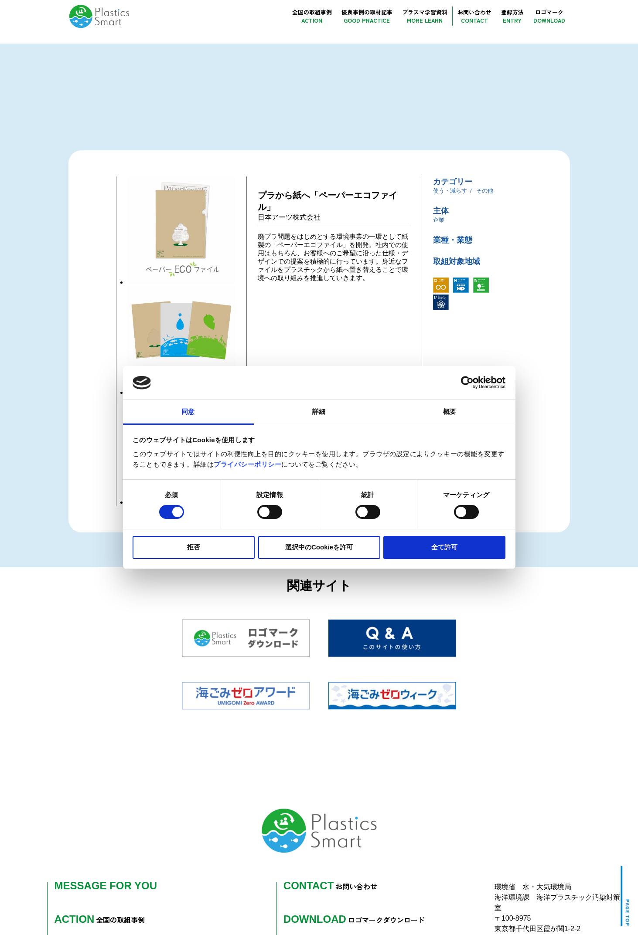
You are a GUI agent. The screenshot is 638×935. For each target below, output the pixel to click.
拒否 (193, 547)
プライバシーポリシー (247, 464)
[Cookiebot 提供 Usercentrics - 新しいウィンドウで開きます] (467, 382)
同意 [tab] (187, 411)
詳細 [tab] (318, 411)
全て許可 (444, 547)
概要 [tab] (449, 411)
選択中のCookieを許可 (319, 547)
